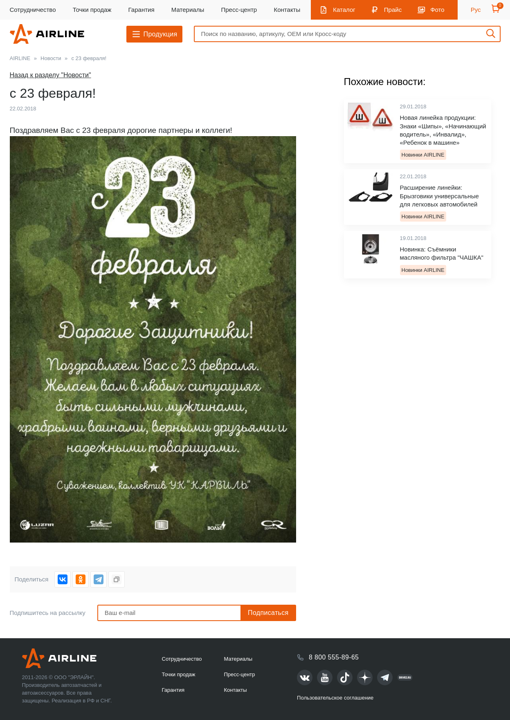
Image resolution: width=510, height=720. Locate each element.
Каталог (344, 9)
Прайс (393, 9)
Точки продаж (92, 9)
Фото (437, 9)
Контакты (287, 9)
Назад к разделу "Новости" (50, 75)
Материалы (187, 9)
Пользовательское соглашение (335, 698)
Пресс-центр (239, 9)
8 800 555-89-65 (334, 657)
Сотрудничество (33, 9)
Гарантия (141, 9)
